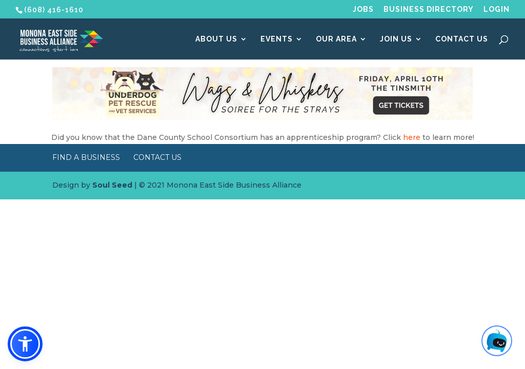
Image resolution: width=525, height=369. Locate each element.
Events (276, 39)
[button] (25, 344)
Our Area (336, 39)
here (411, 137)
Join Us (396, 39)
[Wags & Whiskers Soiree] (262, 117)
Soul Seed (112, 185)
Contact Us (461, 39)
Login (496, 9)
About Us (216, 39)
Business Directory (428, 9)
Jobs (363, 9)
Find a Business (86, 157)
